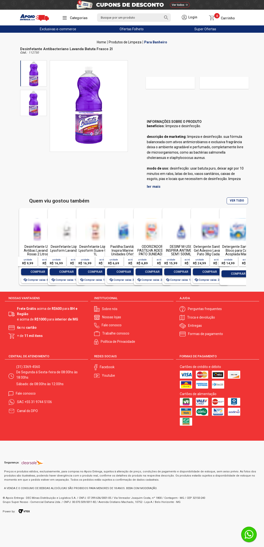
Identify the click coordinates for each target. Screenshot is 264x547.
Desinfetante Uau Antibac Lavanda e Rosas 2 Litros (38, 250)
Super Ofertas (205, 29)
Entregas (195, 326)
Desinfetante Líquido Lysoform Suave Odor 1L (95, 250)
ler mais (153, 186)
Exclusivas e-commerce (58, 29)
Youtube (108, 375)
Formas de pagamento (205, 334)
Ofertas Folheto (132, 29)
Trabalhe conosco (115, 333)
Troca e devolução (201, 317)
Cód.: (23, 52)
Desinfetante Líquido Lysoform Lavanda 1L (66, 248)
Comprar (38, 272)
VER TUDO (237, 200)
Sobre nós (109, 309)
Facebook (107, 367)
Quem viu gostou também (59, 201)
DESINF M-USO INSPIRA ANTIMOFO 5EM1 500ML (181, 250)
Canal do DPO (27, 411)
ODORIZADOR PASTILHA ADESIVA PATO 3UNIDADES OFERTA (152, 252)
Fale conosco (112, 325)
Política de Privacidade (118, 342)
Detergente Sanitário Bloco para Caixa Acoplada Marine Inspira (238, 252)
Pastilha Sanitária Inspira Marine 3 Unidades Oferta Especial (123, 252)
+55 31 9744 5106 (38, 402)
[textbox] (134, 17)
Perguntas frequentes (205, 309)
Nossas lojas (111, 317)
